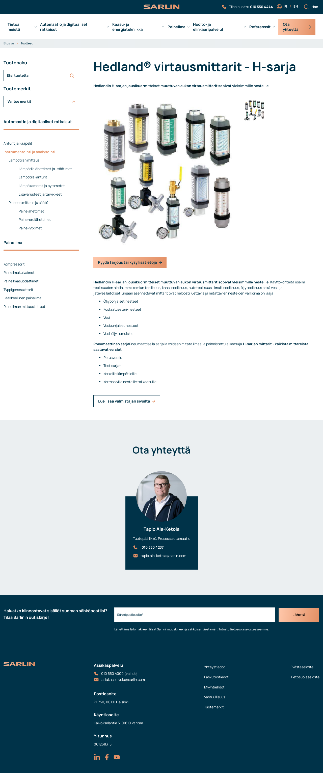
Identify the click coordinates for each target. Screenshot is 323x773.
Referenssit (260, 27)
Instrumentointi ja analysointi (29, 151)
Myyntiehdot (214, 687)
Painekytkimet (30, 228)
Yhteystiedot (214, 666)
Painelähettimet (31, 211)
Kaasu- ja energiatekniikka (127, 27)
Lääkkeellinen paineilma (22, 298)
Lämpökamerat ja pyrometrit (42, 185)
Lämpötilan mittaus (24, 160)
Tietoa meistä (14, 27)
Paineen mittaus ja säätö (28, 202)
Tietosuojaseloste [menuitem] (304, 677)
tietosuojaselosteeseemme (248, 629)
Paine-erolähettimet (35, 219)
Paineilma (176, 27)
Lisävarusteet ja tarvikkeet (40, 194)
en (295, 6)
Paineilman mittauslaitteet (24, 306)
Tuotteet (27, 43)
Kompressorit (14, 264)
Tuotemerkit (214, 707)
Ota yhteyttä (297, 27)
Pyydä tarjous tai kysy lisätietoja (130, 262)
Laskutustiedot (216, 677)
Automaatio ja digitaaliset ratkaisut (64, 27)
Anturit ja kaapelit (18, 143)
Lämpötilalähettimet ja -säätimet (45, 168)
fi (285, 6)
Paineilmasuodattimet (21, 281)
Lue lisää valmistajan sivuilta (126, 401)
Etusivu (9, 43)
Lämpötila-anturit (33, 177)
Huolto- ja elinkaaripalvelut (208, 27)
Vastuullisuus (214, 697)
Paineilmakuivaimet (19, 272)
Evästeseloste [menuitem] (301, 666)
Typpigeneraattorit (18, 289)
